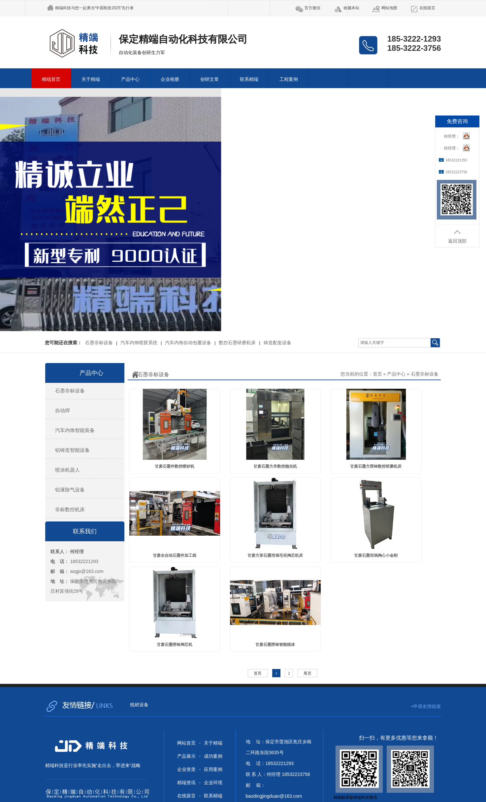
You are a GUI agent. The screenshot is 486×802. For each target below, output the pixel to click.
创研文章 (209, 79)
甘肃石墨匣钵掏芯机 (174, 644)
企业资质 (186, 769)
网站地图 (389, 8)
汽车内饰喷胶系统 (138, 342)
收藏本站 (351, 8)
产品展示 (186, 756)
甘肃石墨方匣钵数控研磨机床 (376, 466)
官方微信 (312, 8)
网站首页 (186, 743)
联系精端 (249, 79)
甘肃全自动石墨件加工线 (174, 555)
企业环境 (213, 782)
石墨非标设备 (99, 342)
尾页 (307, 673)
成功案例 (213, 756)
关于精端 (90, 79)
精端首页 (51, 79)
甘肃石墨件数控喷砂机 (174, 466)
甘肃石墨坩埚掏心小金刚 (376, 555)
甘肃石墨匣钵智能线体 (275, 644)
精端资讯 (186, 782)
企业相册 (170, 79)
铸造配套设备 (277, 342)
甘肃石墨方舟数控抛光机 (275, 466)
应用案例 (213, 769)
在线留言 (427, 8)
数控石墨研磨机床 (237, 342)
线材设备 (139, 704)
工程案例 (288, 79)
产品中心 (130, 79)
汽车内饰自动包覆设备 (188, 342)
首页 (377, 374)
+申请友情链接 (425, 706)
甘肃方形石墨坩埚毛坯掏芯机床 (275, 555)
